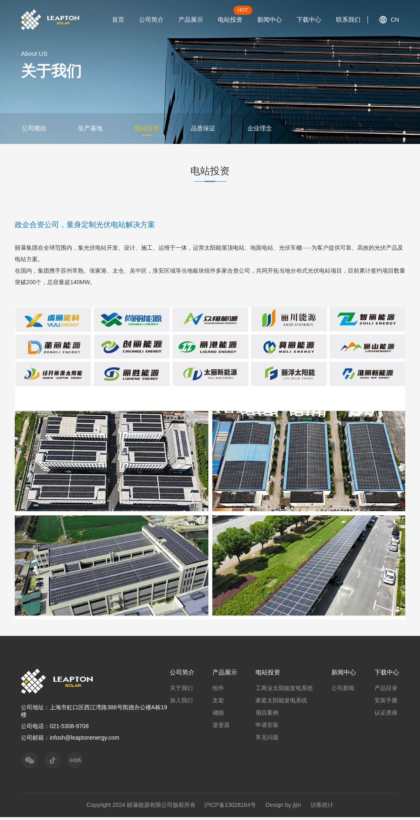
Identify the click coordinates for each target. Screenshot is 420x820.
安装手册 (385, 703)
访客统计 (322, 807)
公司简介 (151, 19)
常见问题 (268, 740)
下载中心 (309, 19)
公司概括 (33, 130)
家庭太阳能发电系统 (283, 703)
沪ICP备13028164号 (230, 807)
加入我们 (184, 703)
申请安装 (268, 727)
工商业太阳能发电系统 (286, 691)
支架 (220, 703)
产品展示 (190, 19)
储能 (220, 715)
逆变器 (223, 727)
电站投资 (230, 19)
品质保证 (205, 130)
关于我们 (184, 691)
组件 (220, 691)
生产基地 (90, 130)
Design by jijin (283, 807)
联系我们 (348, 19)
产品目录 (385, 691)
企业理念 (263, 130)
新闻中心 (269, 19)
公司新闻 (343, 691)
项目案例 (268, 715)
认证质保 (385, 715)
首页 (118, 19)
